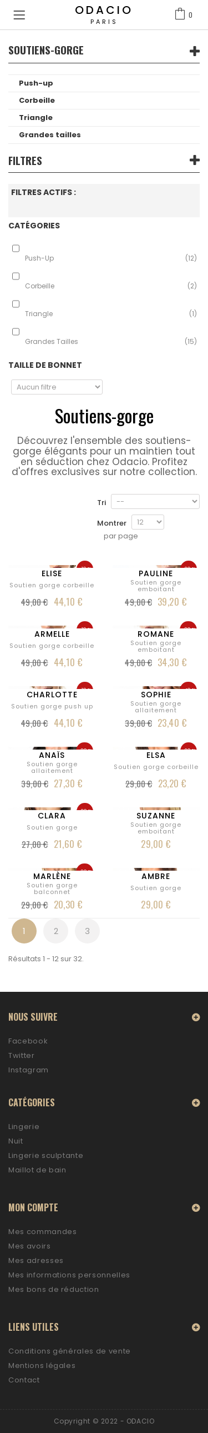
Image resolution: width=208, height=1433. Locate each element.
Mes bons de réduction (53, 1289)
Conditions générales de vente (69, 1351)
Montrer (111, 523)
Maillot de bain (37, 1170)
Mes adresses (36, 1260)
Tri (101, 502)
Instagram (28, 1070)
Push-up (36, 83)
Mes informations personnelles (69, 1275)
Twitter (21, 1055)
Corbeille (37, 100)
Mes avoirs (29, 1246)
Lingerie (23, 1126)
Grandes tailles (50, 134)
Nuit (15, 1141)
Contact (24, 1380)
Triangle (36, 117)
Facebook (28, 1041)
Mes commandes (42, 1231)
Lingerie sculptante (45, 1155)
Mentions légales (41, 1365)
